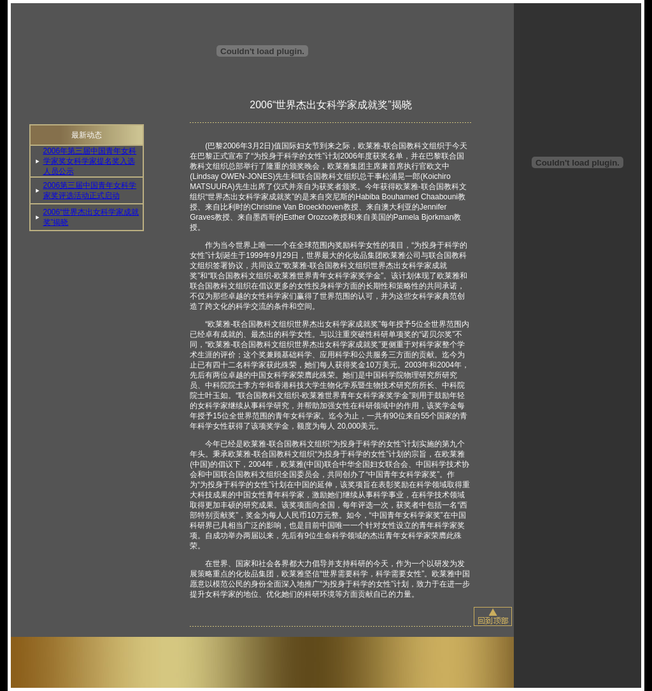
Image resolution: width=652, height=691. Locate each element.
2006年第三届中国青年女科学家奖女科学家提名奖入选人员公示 (90, 161)
